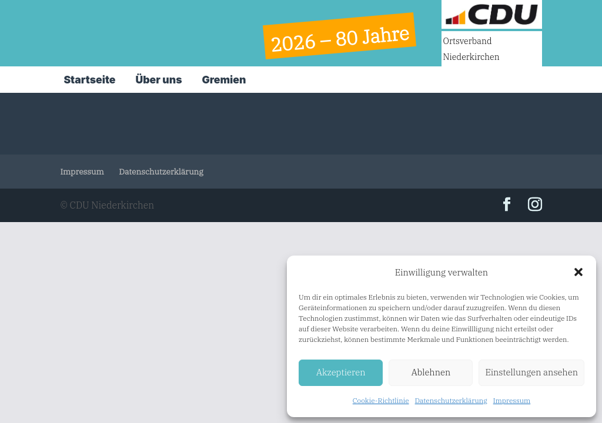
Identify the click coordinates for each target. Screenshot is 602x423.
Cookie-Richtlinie (381, 400)
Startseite (89, 79)
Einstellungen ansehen (531, 372)
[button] (578, 272)
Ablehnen (430, 372)
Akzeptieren (341, 372)
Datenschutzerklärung (451, 400)
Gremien (224, 79)
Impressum (512, 400)
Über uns (158, 79)
